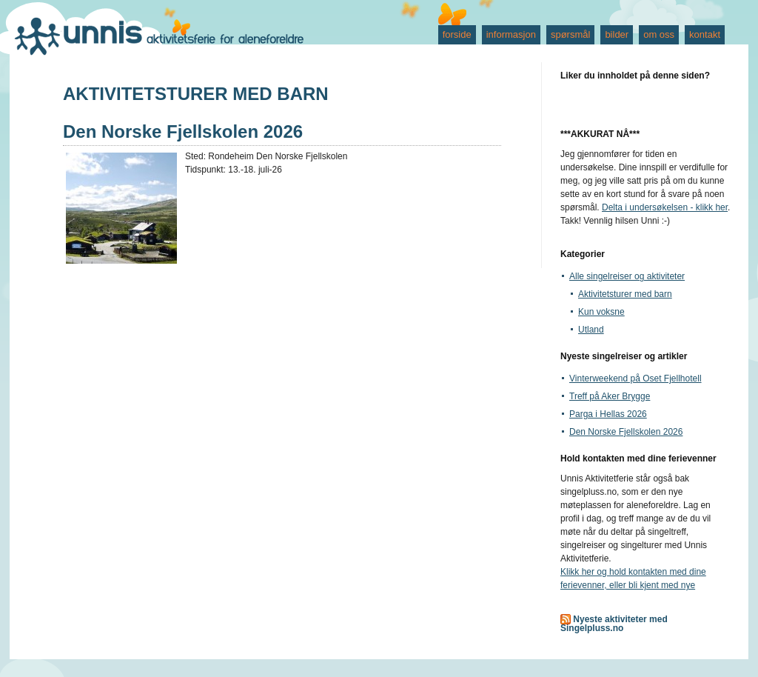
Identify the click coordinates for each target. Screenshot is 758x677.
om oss (658, 34)
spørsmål (570, 34)
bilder (616, 34)
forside (457, 34)
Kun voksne (601, 312)
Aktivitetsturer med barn (625, 294)
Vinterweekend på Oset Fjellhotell (635, 378)
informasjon (511, 34)
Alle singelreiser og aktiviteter (627, 276)
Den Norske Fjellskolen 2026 (183, 131)
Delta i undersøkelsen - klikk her (665, 207)
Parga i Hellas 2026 (608, 414)
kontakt (704, 34)
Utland (591, 329)
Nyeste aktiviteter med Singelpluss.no (614, 623)
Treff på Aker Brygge (609, 396)
